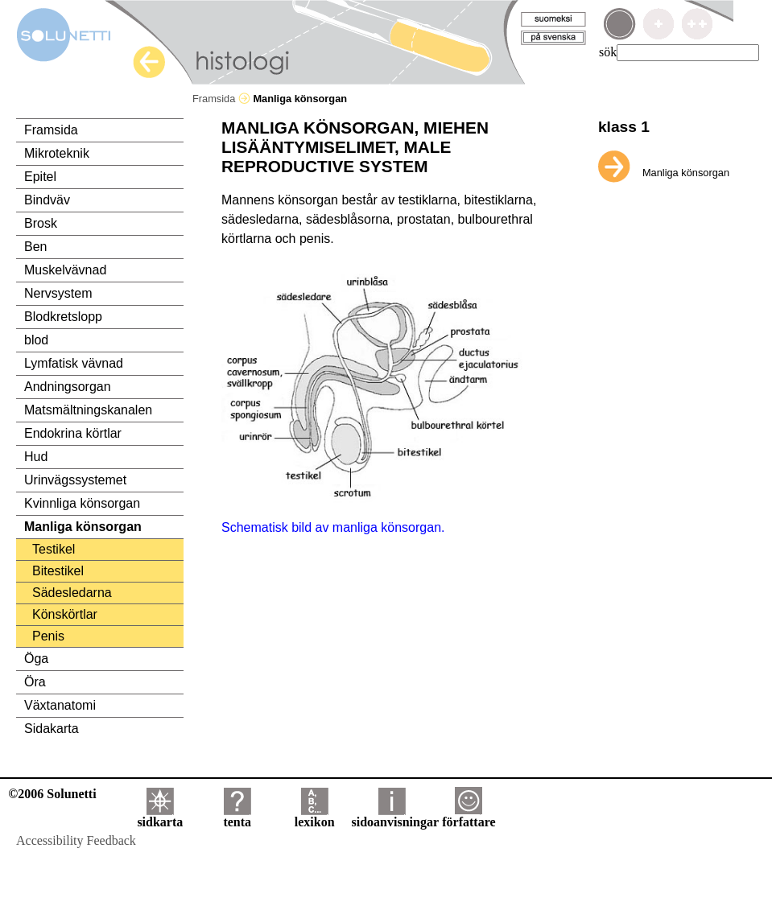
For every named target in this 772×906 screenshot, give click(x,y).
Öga (36, 658)
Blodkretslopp (63, 316)
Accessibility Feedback (76, 840)
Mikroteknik (56, 153)
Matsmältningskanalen (88, 410)
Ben (35, 246)
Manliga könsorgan (83, 526)
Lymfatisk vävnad (73, 363)
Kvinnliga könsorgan (82, 503)
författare (468, 816)
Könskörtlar (64, 614)
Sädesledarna (72, 592)
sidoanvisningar (395, 816)
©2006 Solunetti (52, 794)
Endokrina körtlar (73, 433)
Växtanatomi (60, 705)
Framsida (221, 99)
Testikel (53, 549)
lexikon (315, 816)
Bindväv (47, 200)
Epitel (40, 176)
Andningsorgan (67, 386)
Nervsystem (58, 293)
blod (36, 340)
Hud (35, 456)
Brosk (40, 223)
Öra (35, 682)
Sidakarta (51, 728)
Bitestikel (58, 571)
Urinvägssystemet (75, 480)
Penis (48, 636)
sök (608, 52)
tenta (237, 816)
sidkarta (160, 816)
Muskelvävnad (65, 270)
